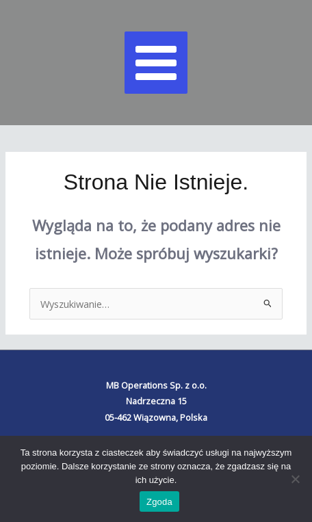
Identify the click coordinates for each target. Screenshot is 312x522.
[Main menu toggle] (156, 62)
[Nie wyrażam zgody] (295, 479)
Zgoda (159, 502)
